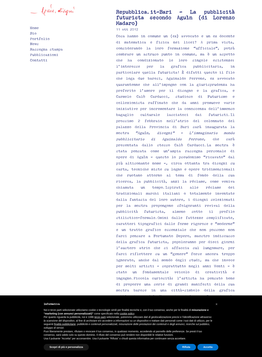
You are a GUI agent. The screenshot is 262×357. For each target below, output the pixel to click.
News (34, 44)
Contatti (38, 60)
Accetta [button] (208, 347)
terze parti (100, 317)
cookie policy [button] (127, 313)
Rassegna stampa (46, 49)
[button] (216, 304)
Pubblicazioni (44, 55)
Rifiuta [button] (186, 347)
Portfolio (40, 39)
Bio (33, 33)
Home (34, 28)
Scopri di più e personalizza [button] (66, 347)
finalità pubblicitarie (65, 324)
